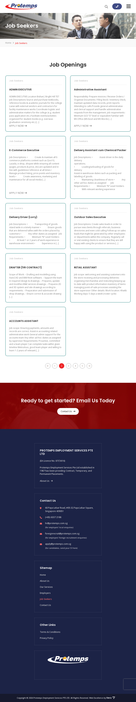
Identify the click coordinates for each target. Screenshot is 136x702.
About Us (46, 480)
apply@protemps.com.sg (58, 543)
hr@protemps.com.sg (56, 523)
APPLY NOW (18, 125)
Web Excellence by (102, 697)
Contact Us (68, 411)
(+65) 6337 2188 (53, 517)
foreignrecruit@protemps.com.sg (62, 533)
